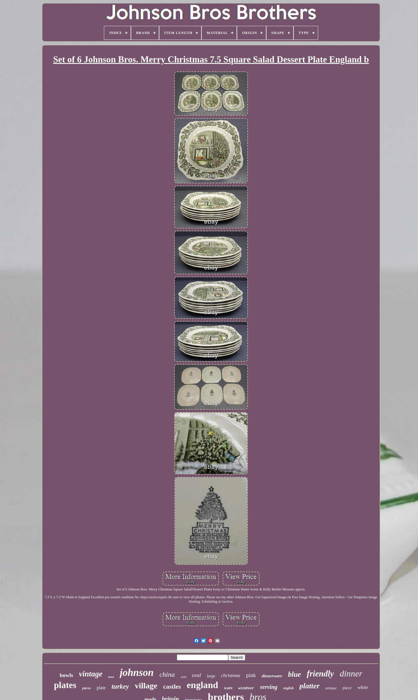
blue (294, 674)
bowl (111, 676)
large (211, 676)
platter (310, 686)
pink (251, 675)
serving (269, 687)
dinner (351, 673)
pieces (86, 688)
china (167, 674)
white (363, 687)
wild (183, 676)
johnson (137, 672)
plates (65, 685)
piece (347, 687)
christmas (230, 675)
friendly (320, 673)
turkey (120, 686)
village (146, 685)
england (202, 685)
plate (101, 687)
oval (196, 675)
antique (331, 688)
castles (172, 686)
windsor (246, 688)
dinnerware (272, 676)
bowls (66, 675)
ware (228, 688)
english (288, 688)
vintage (90, 673)
